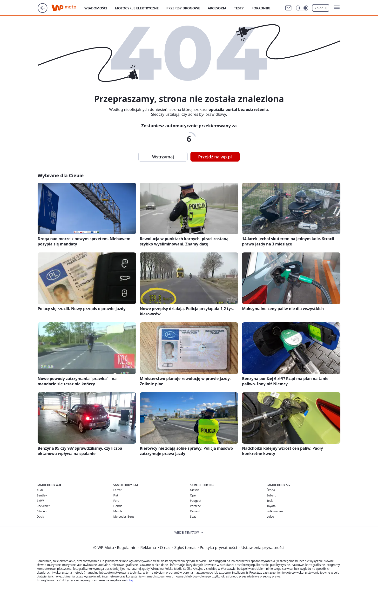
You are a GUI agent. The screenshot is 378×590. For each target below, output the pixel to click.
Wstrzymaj (163, 157)
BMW (40, 501)
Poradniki (260, 8)
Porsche (195, 506)
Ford (116, 501)
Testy (239, 8)
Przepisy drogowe (183, 8)
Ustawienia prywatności (261, 547)
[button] (337, 8)
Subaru (272, 495)
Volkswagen (275, 511)
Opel (193, 495)
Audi (40, 490)
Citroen (42, 511)
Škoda (271, 490)
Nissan (194, 490)
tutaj (129, 580)
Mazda (117, 511)
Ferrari (117, 490)
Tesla (270, 501)
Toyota (271, 506)
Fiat (115, 495)
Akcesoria (217, 8)
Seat (193, 517)
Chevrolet (43, 506)
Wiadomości (95, 8)
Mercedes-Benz (123, 517)
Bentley (42, 495)
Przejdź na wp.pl (215, 157)
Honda (117, 506)
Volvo (270, 517)
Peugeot (195, 501)
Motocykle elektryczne (137, 8)
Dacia (40, 517)
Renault (195, 511)
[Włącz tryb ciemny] (302, 8)
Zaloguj (321, 8)
